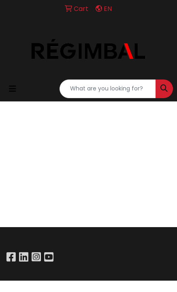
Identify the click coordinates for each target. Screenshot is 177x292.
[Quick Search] (108, 88)
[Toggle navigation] (12, 88)
